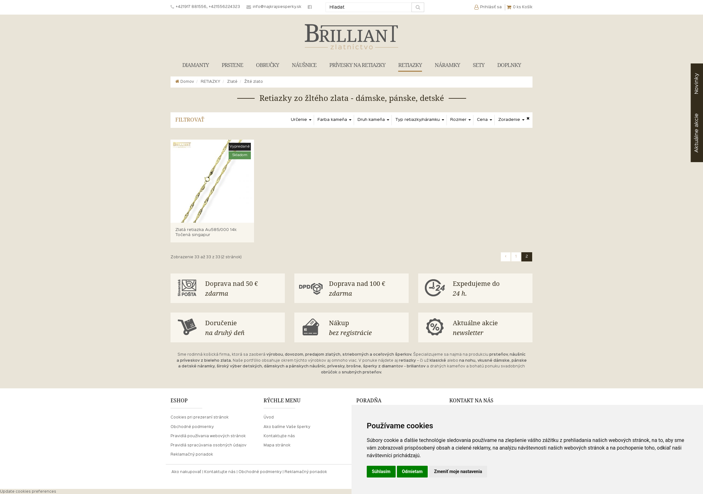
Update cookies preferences (28, 491)
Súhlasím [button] (381, 471)
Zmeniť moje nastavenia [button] (458, 471)
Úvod (269, 416)
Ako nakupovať (186, 471)
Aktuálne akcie (491, 327)
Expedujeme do (491, 288)
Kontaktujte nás (279, 435)
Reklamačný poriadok (192, 454)
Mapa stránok (277, 444)
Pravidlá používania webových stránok (208, 435)
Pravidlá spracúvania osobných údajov (208, 444)
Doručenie (243, 327)
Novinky (696, 83)
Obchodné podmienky (192, 426)
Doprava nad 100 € (367, 288)
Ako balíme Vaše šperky (287, 426)
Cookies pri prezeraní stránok (200, 416)
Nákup (367, 327)
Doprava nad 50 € (243, 288)
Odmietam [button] (412, 471)
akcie (696, 133)
